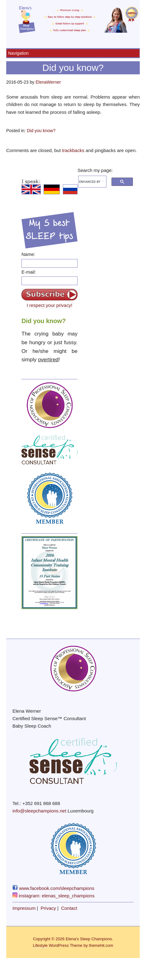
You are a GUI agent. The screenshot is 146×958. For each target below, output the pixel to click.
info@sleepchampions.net (39, 810)
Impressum (23, 908)
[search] (91, 181)
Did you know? (41, 130)
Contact (69, 908)
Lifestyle (40, 945)
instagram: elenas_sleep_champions (53, 895)
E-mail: (28, 272)
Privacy (48, 908)
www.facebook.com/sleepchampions (53, 888)
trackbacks (73, 150)
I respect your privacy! (50, 305)
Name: (28, 254)
